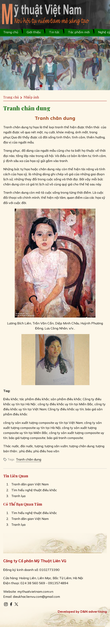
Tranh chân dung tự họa (21, 127)
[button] (41, 86)
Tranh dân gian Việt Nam (30, 484)
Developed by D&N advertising (82, 611)
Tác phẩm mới (79, 32)
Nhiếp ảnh (31, 97)
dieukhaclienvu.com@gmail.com (36, 597)
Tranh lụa (18, 496)
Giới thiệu (34, 32)
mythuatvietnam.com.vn (35, 591)
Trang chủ (10, 32)
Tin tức (54, 32)
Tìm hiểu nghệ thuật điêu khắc (34, 490)
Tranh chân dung (28, 459)
